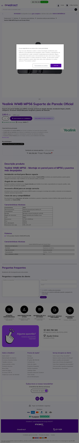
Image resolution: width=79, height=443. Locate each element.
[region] (40, 56)
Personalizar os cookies (41, 65)
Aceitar (56, 65)
